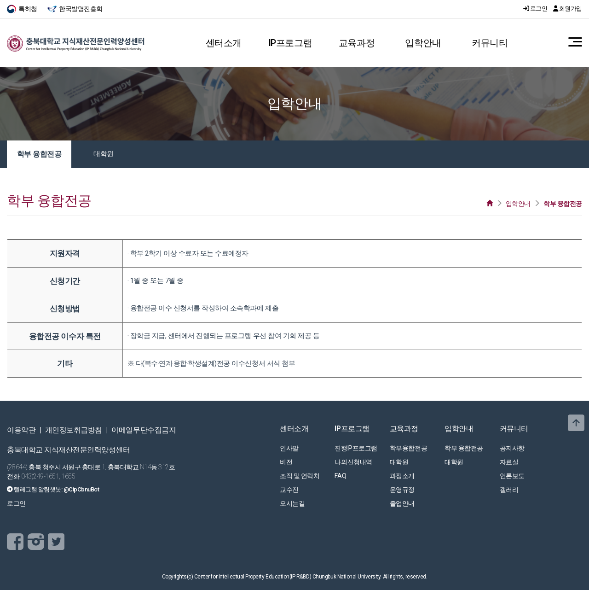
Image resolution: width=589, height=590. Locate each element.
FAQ (340, 475)
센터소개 (224, 42)
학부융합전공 (408, 448)
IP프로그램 (290, 42)
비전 (286, 462)
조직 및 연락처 (299, 475)
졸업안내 (402, 503)
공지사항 (512, 448)
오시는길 (292, 503)
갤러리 (509, 489)
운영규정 (402, 489)
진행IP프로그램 (356, 448)
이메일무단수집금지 (143, 430)
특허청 (22, 8)
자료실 (509, 462)
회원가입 (567, 8)
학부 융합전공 (39, 154)
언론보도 (512, 475)
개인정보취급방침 (73, 430)
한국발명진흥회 (75, 8)
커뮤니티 (490, 42)
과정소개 (402, 475)
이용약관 (21, 430)
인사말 (289, 448)
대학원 (103, 154)
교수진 (289, 489)
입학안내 (423, 42)
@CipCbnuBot (81, 489)
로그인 (536, 8)
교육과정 (357, 42)
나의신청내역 (353, 462)
